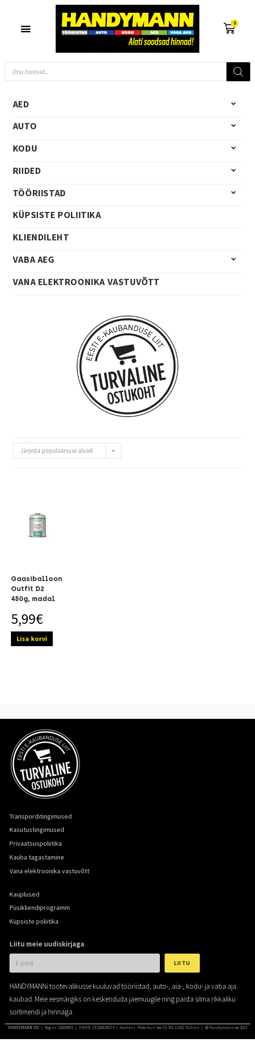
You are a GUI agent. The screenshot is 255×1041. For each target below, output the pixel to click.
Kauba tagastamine (37, 857)
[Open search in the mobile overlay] (127, 71)
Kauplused (24, 894)
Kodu (127, 148)
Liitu (182, 962)
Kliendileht (41, 237)
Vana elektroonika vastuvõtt (86, 281)
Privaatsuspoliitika (36, 843)
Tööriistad (127, 192)
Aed (127, 104)
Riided (127, 170)
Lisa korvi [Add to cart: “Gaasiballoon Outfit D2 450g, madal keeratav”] (32, 638)
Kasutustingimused (37, 829)
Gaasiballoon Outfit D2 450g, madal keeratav (36, 594)
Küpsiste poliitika (57, 214)
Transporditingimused (41, 816)
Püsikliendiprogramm (40, 907)
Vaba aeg (127, 259)
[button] (25, 29)
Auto (127, 125)
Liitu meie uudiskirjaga (47, 943)
